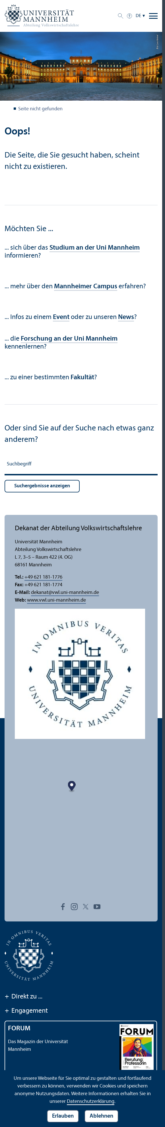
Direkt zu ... (23, 997)
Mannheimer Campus (85, 286)
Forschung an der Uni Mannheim (69, 338)
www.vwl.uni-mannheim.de (56, 600)
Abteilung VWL (8, 109)
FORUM (19, 1028)
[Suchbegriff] (81, 465)
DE (138, 16)
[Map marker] (80, 809)
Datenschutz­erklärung (90, 1101)
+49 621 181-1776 (43, 577)
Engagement (26, 1011)
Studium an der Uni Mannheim (95, 248)
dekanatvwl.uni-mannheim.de (65, 592)
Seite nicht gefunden (40, 109)
